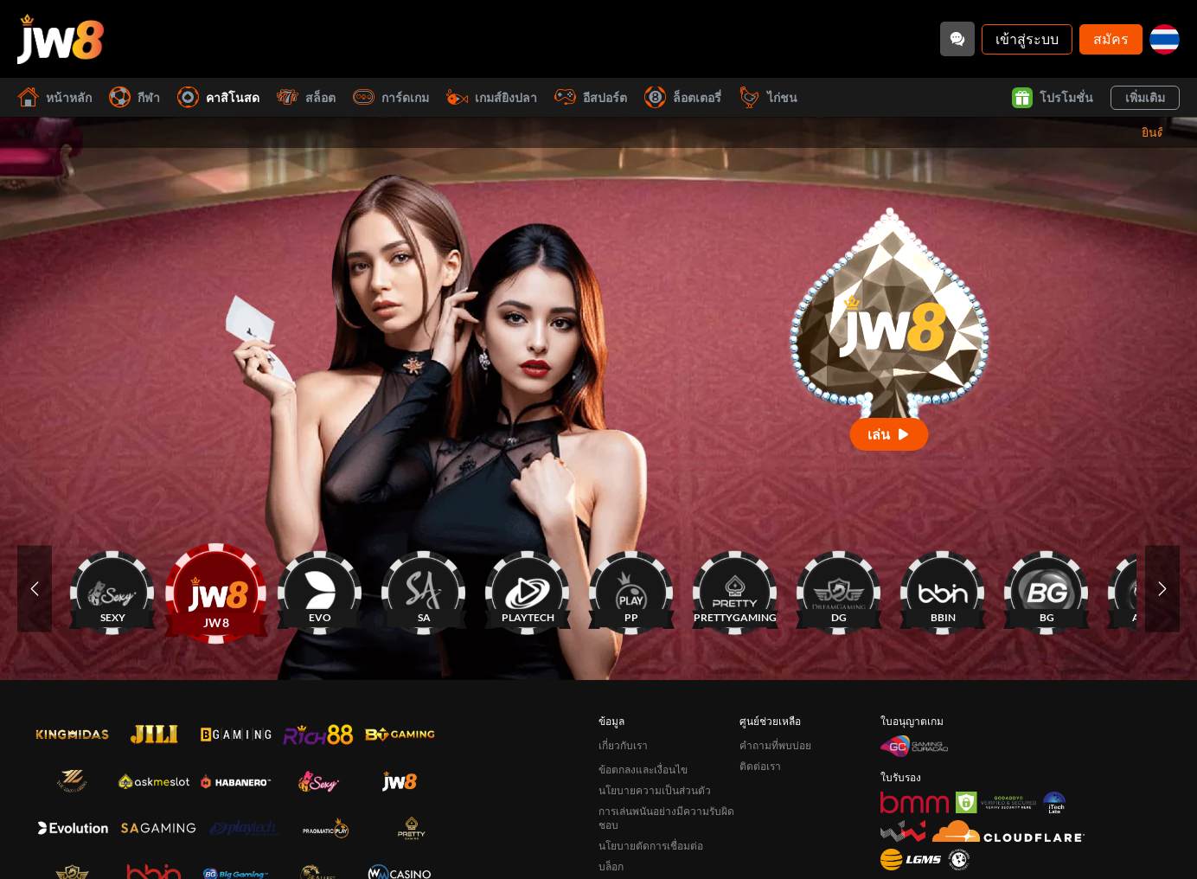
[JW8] (216, 589)
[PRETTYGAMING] (735, 588)
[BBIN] (942, 588)
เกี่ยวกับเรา (623, 745)
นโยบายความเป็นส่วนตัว (654, 790)
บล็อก (611, 866)
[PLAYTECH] (527, 588)
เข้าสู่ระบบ (1027, 38)
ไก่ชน (768, 97)
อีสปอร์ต (590, 97)
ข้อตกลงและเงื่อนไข (643, 769)
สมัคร (1111, 38)
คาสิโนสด (218, 97)
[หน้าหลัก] (60, 39)
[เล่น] (889, 434)
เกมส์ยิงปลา (491, 97)
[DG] (839, 588)
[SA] (424, 588)
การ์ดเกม (391, 97)
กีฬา (134, 97)
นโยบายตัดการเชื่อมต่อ (650, 845)
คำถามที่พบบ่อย (775, 745)
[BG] (1046, 588)
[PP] (631, 588)
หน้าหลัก (54, 97)
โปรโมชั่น (1052, 97)
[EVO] (320, 588)
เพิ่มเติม (1145, 97)
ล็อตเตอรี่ (682, 97)
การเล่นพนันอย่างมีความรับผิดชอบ (666, 818)
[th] (1164, 39)
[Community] (957, 39)
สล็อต (306, 97)
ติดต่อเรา (760, 766)
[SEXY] (112, 588)
